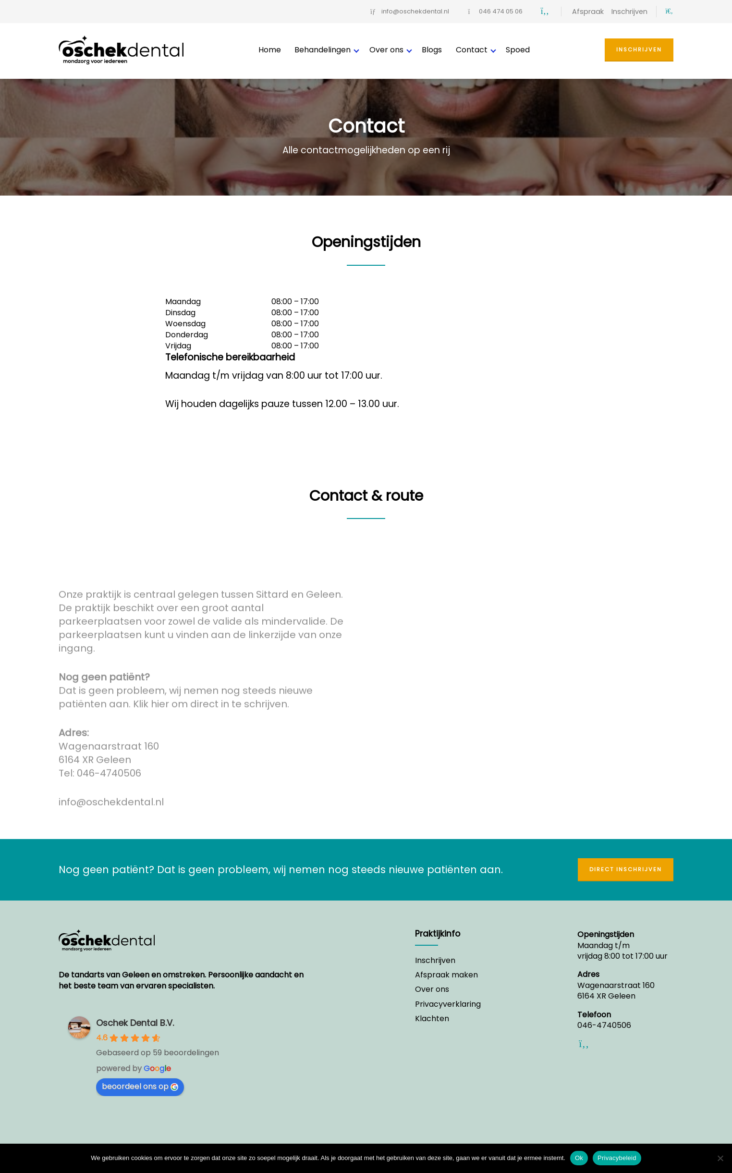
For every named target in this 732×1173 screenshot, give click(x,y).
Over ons (386, 50)
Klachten (432, 1018)
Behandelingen (322, 50)
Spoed (518, 50)
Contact (472, 50)
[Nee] (720, 1158)
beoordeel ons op (140, 1086)
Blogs (432, 50)
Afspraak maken (446, 975)
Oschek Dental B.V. (135, 1023)
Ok (579, 1157)
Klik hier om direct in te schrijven (210, 708)
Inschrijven (629, 11)
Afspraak (588, 11)
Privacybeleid (617, 1157)
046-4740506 (109, 777)
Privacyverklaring (448, 1004)
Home (269, 50)
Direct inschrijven (625, 869)
